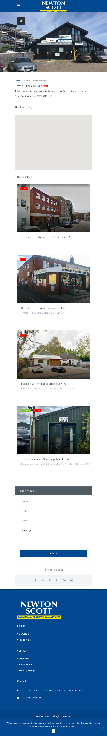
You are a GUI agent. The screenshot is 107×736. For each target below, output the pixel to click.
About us (24, 658)
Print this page (53, 569)
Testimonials (26, 664)
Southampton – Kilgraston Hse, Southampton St (46, 237)
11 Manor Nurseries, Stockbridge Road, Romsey (46, 459)
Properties (25, 639)
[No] (103, 727)
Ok (53, 731)
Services (24, 633)
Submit (53, 553)
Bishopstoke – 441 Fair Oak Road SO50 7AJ (43, 383)
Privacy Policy (27, 670)
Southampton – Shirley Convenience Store (43, 308)
